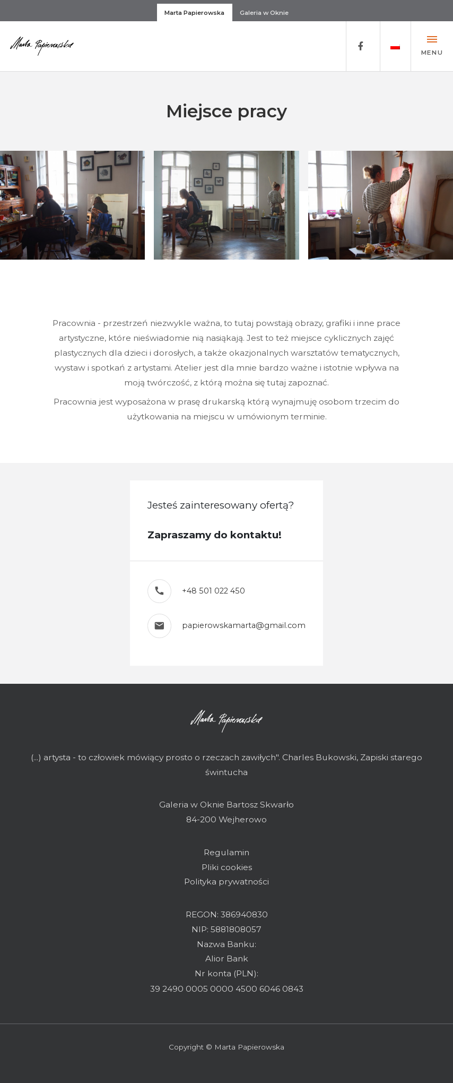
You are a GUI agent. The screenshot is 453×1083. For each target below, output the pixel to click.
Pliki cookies (227, 867)
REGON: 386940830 (227, 914)
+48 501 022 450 (213, 591)
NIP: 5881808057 (226, 929)
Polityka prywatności (226, 881)
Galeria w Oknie (264, 12)
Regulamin (226, 852)
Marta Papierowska (194, 12)
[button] (395, 46)
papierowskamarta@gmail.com (244, 625)
